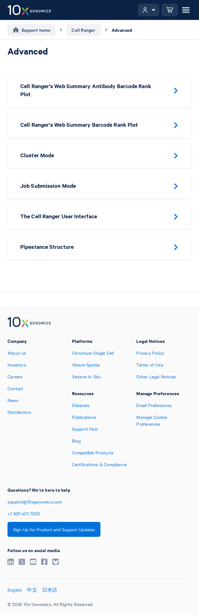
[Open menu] (186, 10)
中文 (32, 590)
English (14, 590)
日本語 (49, 590)
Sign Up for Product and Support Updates (54, 529)
